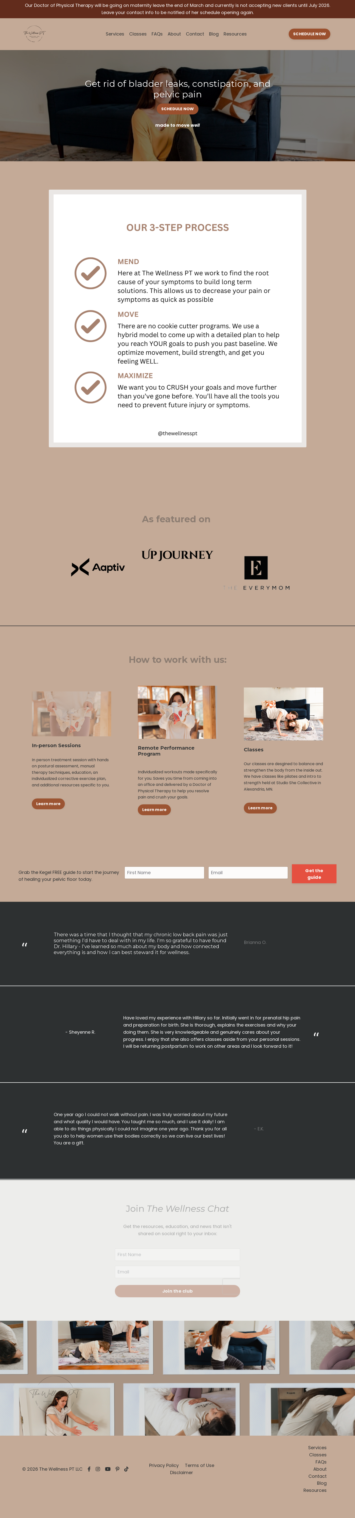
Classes (138, 34)
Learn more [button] (48, 804)
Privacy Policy (164, 1465)
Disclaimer (181, 1472)
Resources (235, 34)
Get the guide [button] (314, 873)
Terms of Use (199, 1465)
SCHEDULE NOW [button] (309, 34)
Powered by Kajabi (317, 1505)
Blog (214, 34)
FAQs (157, 34)
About (174, 34)
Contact (195, 34)
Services (115, 34)
